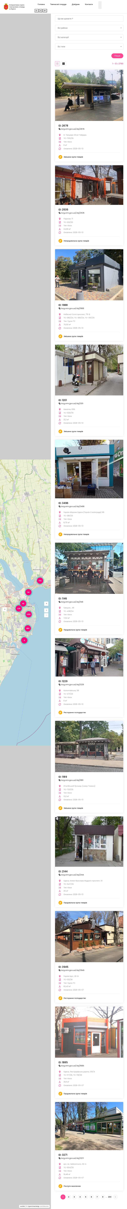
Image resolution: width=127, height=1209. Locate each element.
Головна (41, 4)
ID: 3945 (63, 966)
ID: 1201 (63, 400)
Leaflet (22, 1206)
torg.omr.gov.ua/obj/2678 (71, 128)
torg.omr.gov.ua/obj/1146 (71, 601)
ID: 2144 (63, 871)
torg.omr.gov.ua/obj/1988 (71, 308)
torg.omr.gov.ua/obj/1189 (71, 779)
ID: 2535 (63, 209)
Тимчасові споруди (58, 4)
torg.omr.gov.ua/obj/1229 (71, 684)
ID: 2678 (63, 125)
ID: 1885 (63, 1062)
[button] (4, 609)
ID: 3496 (63, 503)
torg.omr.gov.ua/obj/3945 (71, 970)
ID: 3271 (63, 1154)
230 (109, 1196)
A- (37, 10)
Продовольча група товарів (75, 629)
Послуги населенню (72, 1185)
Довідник (75, 4)
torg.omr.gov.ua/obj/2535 (71, 212)
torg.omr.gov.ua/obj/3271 (71, 1157)
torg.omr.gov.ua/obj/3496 (71, 506)
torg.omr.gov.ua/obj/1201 (71, 403)
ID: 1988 (63, 305)
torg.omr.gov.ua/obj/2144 (71, 874)
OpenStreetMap (33, 1206)
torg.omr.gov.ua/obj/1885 (71, 1065)
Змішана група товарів (73, 156)
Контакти (89, 4)
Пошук (116, 55)
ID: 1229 (63, 681)
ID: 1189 (63, 776)
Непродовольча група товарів (76, 240)
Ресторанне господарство (75, 712)
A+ (45, 10)
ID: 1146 (63, 598)
